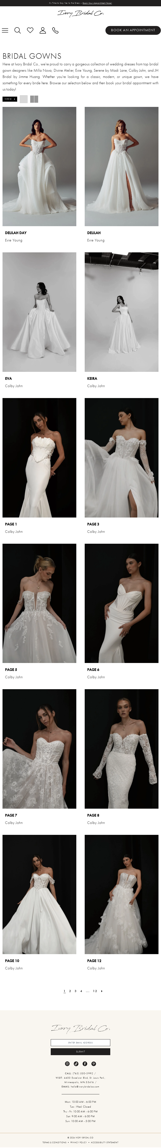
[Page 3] (75, 991)
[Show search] (17, 30)
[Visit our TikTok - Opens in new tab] (76, 1064)
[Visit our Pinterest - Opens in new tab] (93, 1064)
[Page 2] (70, 991)
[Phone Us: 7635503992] (55, 30)
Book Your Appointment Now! (97, 3)
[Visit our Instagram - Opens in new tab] (67, 1064)
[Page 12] (95, 991)
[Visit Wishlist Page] (30, 30)
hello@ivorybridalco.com (85, 1087)
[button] (42, 30)
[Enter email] (80, 1042)
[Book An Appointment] (133, 30)
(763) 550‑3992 (83, 1073)
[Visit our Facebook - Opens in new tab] (85, 1064)
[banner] (80, 14)
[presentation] (39, 166)
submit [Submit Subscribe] (80, 1052)
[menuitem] (133, 30)
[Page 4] (81, 991)
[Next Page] (102, 991)
